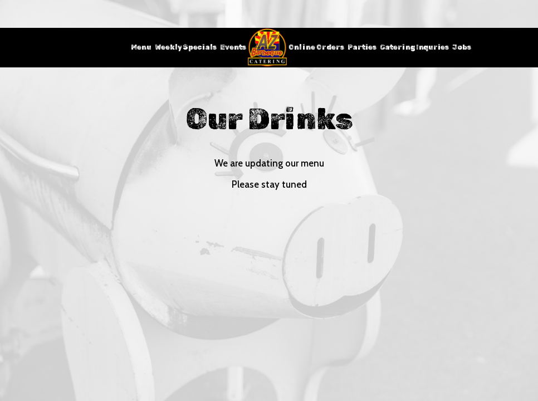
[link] (267, 47)
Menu (141, 47)
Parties (362, 47)
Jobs (461, 47)
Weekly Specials (186, 47)
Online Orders (316, 47)
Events (233, 47)
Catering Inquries (414, 47)
